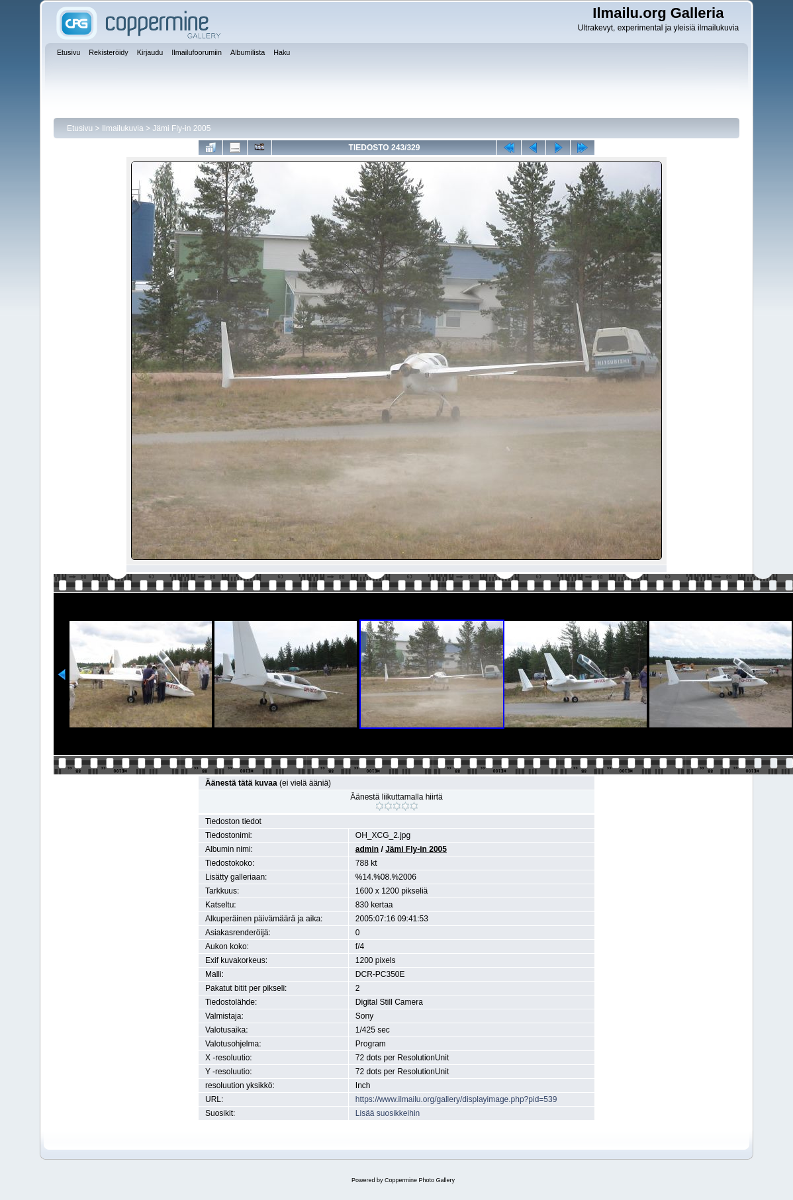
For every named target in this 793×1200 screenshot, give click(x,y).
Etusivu (80, 128)
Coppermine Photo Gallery (420, 1180)
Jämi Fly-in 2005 (181, 128)
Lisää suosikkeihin (387, 1113)
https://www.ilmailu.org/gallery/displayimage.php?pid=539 (456, 1099)
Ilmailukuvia (123, 128)
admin (367, 849)
